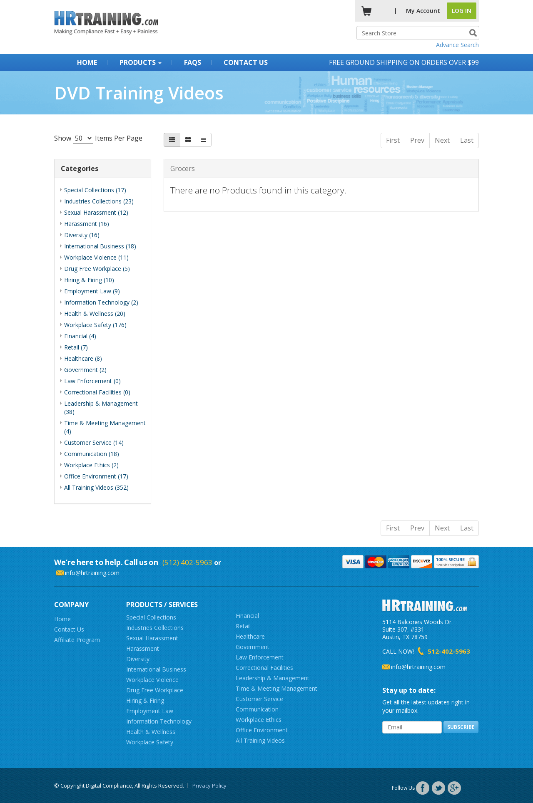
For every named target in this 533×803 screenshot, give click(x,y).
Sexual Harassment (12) (96, 212)
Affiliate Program (77, 640)
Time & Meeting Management (276, 688)
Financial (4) (80, 336)
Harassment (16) (86, 224)
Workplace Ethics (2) (91, 465)
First (393, 140)
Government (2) (85, 370)
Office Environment (262, 730)
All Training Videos (260, 740)
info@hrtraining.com (92, 573)
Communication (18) (91, 454)
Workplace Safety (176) (95, 325)
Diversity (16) (82, 235)
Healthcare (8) (83, 358)
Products (141, 62)
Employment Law (149, 711)
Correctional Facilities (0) (97, 392)
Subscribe (461, 727)
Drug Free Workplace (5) (97, 269)
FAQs (192, 62)
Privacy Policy (209, 785)
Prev (417, 140)
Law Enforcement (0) (92, 381)
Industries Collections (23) (99, 201)
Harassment (142, 648)
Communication (257, 709)
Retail (243, 626)
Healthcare (250, 636)
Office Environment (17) (96, 476)
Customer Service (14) (94, 442)
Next (442, 140)
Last (466, 140)
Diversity (137, 659)
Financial (247, 616)
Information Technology (159, 721)
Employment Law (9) (92, 291)
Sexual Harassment (152, 638)
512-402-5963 (449, 651)
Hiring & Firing (145, 700)
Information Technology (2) (101, 302)
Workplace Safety (149, 742)
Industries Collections (155, 628)
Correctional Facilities (264, 668)
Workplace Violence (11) (96, 257)
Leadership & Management (272, 678)
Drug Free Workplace (154, 690)
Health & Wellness (150, 732)
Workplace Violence (152, 680)
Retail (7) (76, 347)
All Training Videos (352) (96, 487)
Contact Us (246, 62)
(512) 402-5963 (187, 562)
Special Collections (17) (95, 190)
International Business (156, 669)
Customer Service (259, 699)
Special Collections (151, 617)
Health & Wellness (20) (94, 313)
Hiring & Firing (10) (89, 280)
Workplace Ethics (258, 720)
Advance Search (457, 45)
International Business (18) (100, 246)
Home (87, 62)
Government (252, 647)
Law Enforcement (260, 657)
